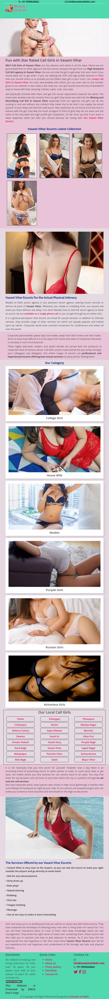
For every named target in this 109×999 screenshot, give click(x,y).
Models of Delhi (80, 996)
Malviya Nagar (88, 724)
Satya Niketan (54, 730)
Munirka (88, 730)
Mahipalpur (20, 753)
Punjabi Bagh (88, 742)
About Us (50, 963)
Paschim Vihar (54, 753)
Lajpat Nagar (88, 748)
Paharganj (54, 719)
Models (54, 533)
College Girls (54, 418)
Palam (20, 719)
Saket (55, 759)
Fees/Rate (51, 970)
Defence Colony (20, 730)
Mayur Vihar (88, 759)
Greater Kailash (20, 742)
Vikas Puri (88, 736)
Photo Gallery (53, 966)
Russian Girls (54, 647)
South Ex (54, 736)
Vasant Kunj (54, 742)
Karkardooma (88, 753)
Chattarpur (20, 724)
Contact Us (51, 974)
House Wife (54, 475)
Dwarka (20, 736)
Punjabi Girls (54, 590)
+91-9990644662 (29, 1)
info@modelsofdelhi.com (80, 1)
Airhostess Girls (54, 704)
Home (48, 959)
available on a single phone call (41, 313)
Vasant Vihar (54, 748)
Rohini (54, 724)
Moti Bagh (20, 759)
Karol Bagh (21, 748)
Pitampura (88, 719)
